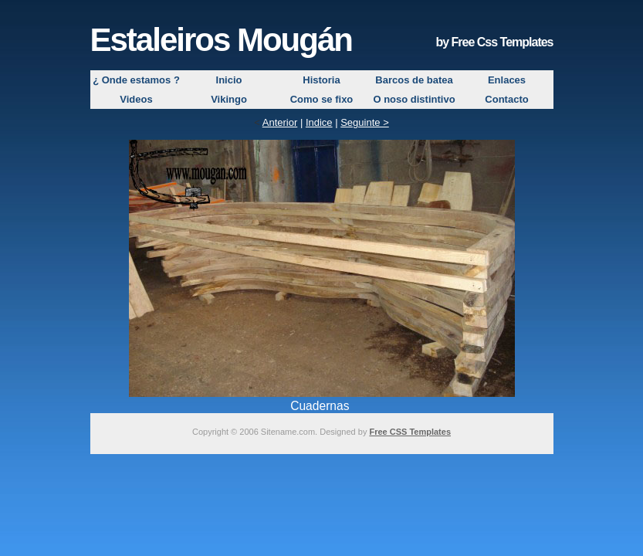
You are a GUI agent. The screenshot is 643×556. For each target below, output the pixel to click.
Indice (319, 122)
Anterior (280, 122)
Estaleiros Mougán (221, 40)
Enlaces (507, 80)
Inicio (229, 80)
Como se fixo (322, 99)
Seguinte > (364, 122)
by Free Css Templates (494, 42)
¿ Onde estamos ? (136, 80)
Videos (136, 99)
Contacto (506, 99)
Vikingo (229, 99)
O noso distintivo (414, 99)
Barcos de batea (413, 80)
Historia (321, 80)
